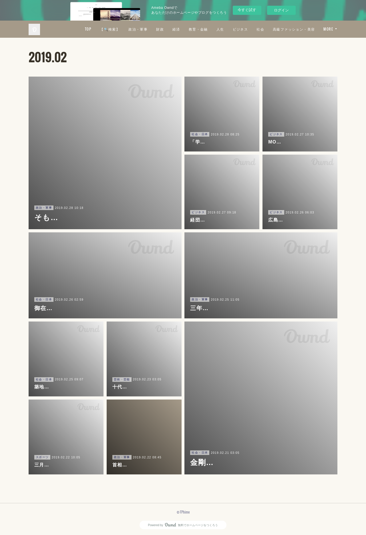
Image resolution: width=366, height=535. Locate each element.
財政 (211, 29)
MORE (328, 29)
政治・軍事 (188, 29)
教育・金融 (248, 29)
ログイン (281, 10)
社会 (311, 29)
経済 (227, 29)
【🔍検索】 (161, 29)
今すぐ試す (247, 10)
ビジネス (291, 29)
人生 (271, 29)
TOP (139, 29)
